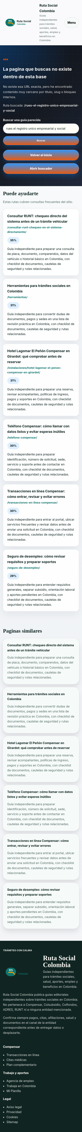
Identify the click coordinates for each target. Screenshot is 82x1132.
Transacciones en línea (22, 1055)
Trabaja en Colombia (21, 1086)
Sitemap (12, 1122)
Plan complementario (21, 1065)
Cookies (12, 1117)
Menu (72, 22)
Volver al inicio (41, 155)
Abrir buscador (41, 168)
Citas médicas (16, 1060)
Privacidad (13, 1112)
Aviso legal (14, 1107)
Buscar (41, 140)
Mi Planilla (13, 1091)
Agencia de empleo (20, 1081)
